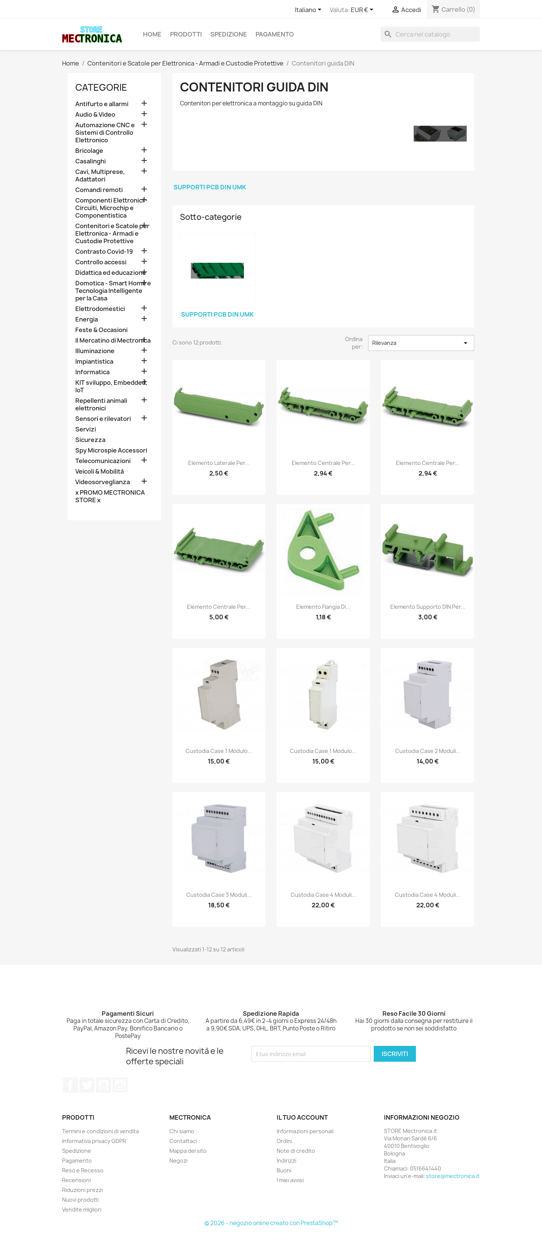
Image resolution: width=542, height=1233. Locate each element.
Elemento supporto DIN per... (427, 606)
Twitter (86, 1085)
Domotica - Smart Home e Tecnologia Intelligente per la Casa (113, 290)
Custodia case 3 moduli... (218, 894)
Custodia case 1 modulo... (219, 750)
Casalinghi (90, 161)
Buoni (284, 1170)
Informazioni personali (305, 1131)
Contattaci (183, 1141)
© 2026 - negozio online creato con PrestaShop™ (271, 1223)
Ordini (284, 1141)
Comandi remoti (99, 190)
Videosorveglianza (102, 482)
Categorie (101, 87)
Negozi (178, 1160)
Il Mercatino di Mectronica (113, 340)
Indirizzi (286, 1160)
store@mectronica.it (453, 1176)
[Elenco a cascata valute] (363, 10)
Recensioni (76, 1180)
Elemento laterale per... (219, 462)
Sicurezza (90, 440)
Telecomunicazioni (103, 461)
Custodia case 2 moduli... (427, 750)
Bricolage (89, 151)
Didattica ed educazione (110, 273)
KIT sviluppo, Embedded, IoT (111, 386)
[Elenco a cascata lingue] (309, 10)
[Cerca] (430, 34)
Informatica (92, 372)
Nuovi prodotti (80, 1199)
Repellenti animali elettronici (101, 404)
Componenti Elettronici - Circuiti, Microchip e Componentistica (111, 208)
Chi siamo (181, 1131)
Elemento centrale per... (323, 462)
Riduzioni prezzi (82, 1189)
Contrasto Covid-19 (104, 252)
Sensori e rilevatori (103, 419)
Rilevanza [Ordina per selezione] (421, 342)
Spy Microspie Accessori (111, 450)
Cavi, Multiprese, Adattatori (100, 175)
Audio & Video (95, 115)
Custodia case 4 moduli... (323, 894)
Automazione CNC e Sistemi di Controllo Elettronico (105, 132)
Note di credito (296, 1150)
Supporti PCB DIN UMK (210, 187)
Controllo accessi (100, 262)
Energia (86, 319)
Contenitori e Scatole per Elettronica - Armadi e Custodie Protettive (112, 233)
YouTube (103, 1085)
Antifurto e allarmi (101, 104)
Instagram (120, 1085)
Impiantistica (94, 362)
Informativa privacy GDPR (94, 1141)
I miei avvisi (290, 1180)
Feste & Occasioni (101, 330)
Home (152, 34)
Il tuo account (302, 1117)
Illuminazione (94, 351)
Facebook (70, 1085)
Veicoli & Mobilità (99, 472)
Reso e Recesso (83, 1170)
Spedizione (228, 34)
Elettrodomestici (100, 309)
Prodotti (186, 34)
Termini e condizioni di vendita (100, 1131)
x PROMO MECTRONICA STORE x (110, 496)
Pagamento (275, 34)
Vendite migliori (81, 1209)
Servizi (85, 429)
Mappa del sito (188, 1150)
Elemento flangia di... (323, 606)
